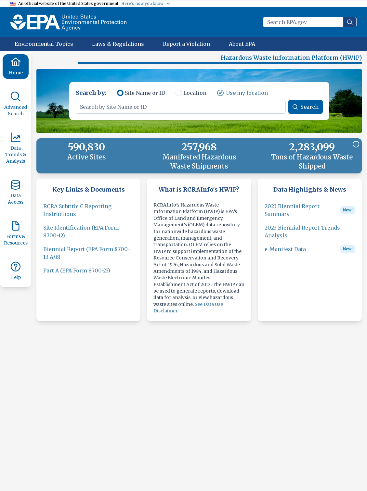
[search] (349, 22)
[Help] (16, 271)
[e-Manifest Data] (285, 253)
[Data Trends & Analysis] (16, 148)
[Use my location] (242, 97)
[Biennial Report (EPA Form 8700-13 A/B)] (88, 257)
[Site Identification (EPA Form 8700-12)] (88, 235)
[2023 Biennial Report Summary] (301, 214)
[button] (58, 60)
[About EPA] (242, 44)
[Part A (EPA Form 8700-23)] (77, 274)
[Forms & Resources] (16, 233)
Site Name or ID (145, 97)
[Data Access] (16, 192)
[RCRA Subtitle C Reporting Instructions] (88, 214)
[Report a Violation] (186, 44)
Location (194, 97)
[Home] (16, 66)
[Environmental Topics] (43, 44)
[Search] (305, 111)
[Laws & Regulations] (118, 44)
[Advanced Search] (16, 104)
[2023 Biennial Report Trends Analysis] (309, 235)
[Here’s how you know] (146, 3)
